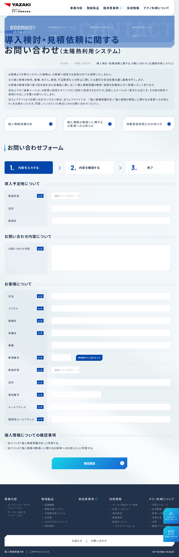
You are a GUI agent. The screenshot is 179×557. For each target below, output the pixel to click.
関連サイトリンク (161, 525)
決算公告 (157, 517)
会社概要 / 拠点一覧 (163, 509)
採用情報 (133, 8)
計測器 (48, 517)
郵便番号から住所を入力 (89, 357)
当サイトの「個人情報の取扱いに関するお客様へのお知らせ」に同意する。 (49, 448)
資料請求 (49, 525)
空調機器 (49, 504)
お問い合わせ (171, 534)
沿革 (154, 521)
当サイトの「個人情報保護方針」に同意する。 (32, 443)
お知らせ (77, 541)
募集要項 (117, 517)
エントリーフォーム (125, 525)
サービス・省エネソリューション (16, 514)
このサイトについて (40, 551)
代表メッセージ (160, 504)
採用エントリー (120, 521)
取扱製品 (93, 8)
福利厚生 (117, 513)
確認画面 (104, 463)
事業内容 (76, 8)
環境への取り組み (161, 513)
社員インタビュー (121, 509)
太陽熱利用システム (55, 513)
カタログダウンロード (171, 516)
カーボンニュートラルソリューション (19, 506)
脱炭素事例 (113, 8)
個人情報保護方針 (14, 551)
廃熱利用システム (54, 509)
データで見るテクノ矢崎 (125, 504)
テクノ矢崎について (156, 8)
